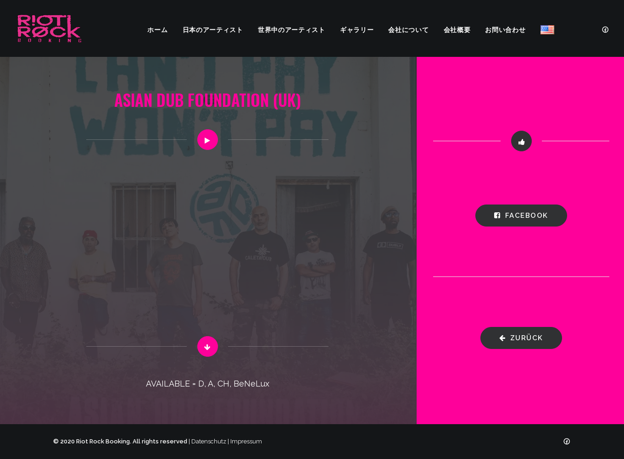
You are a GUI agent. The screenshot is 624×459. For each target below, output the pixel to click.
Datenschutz (208, 441)
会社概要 (457, 29)
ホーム (157, 29)
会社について (408, 29)
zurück (521, 338)
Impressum (246, 441)
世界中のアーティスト (291, 29)
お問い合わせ (505, 29)
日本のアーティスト (213, 29)
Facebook (521, 215)
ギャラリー (357, 29)
